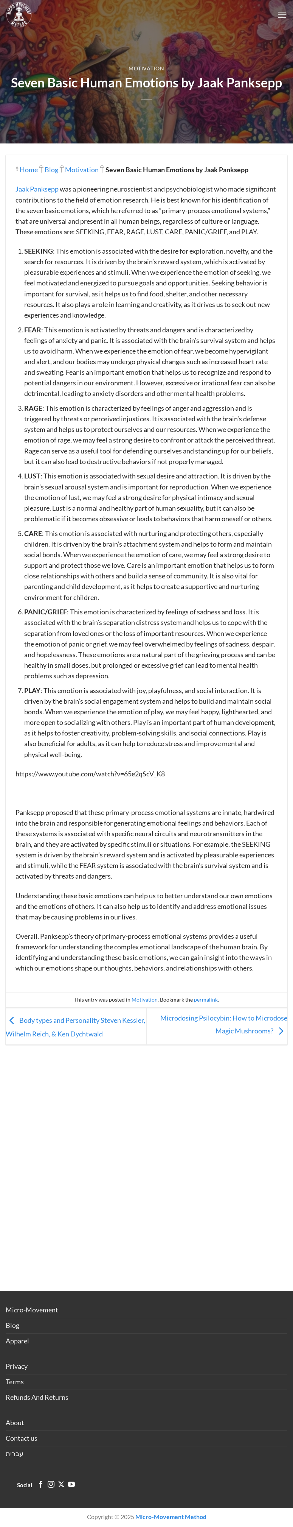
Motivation (146, 68)
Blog (51, 170)
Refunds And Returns (37, 1397)
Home (29, 170)
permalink (206, 999)
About (15, 1423)
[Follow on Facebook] (40, 1485)
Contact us (21, 1438)
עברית (14, 1454)
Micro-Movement (32, 1310)
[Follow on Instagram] (51, 1485)
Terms (15, 1382)
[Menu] (282, 15)
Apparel (17, 1341)
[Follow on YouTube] (71, 1485)
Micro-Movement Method (170, 1516)
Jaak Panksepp (37, 189)
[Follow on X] (61, 1485)
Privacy (17, 1366)
